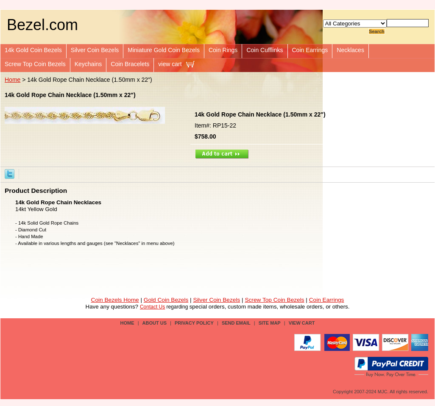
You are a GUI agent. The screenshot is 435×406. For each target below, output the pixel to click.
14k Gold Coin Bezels (33, 50)
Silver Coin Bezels (95, 50)
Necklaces (350, 50)
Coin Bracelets (130, 64)
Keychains (88, 64)
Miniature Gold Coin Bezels (164, 50)
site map (270, 322)
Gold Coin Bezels (166, 300)
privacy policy (194, 322)
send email (236, 322)
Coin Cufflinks (264, 50)
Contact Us (152, 307)
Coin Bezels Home (115, 300)
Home (12, 79)
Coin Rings (223, 50)
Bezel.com (42, 24)
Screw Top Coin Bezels (35, 64)
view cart (169, 64)
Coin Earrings (310, 50)
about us (154, 322)
